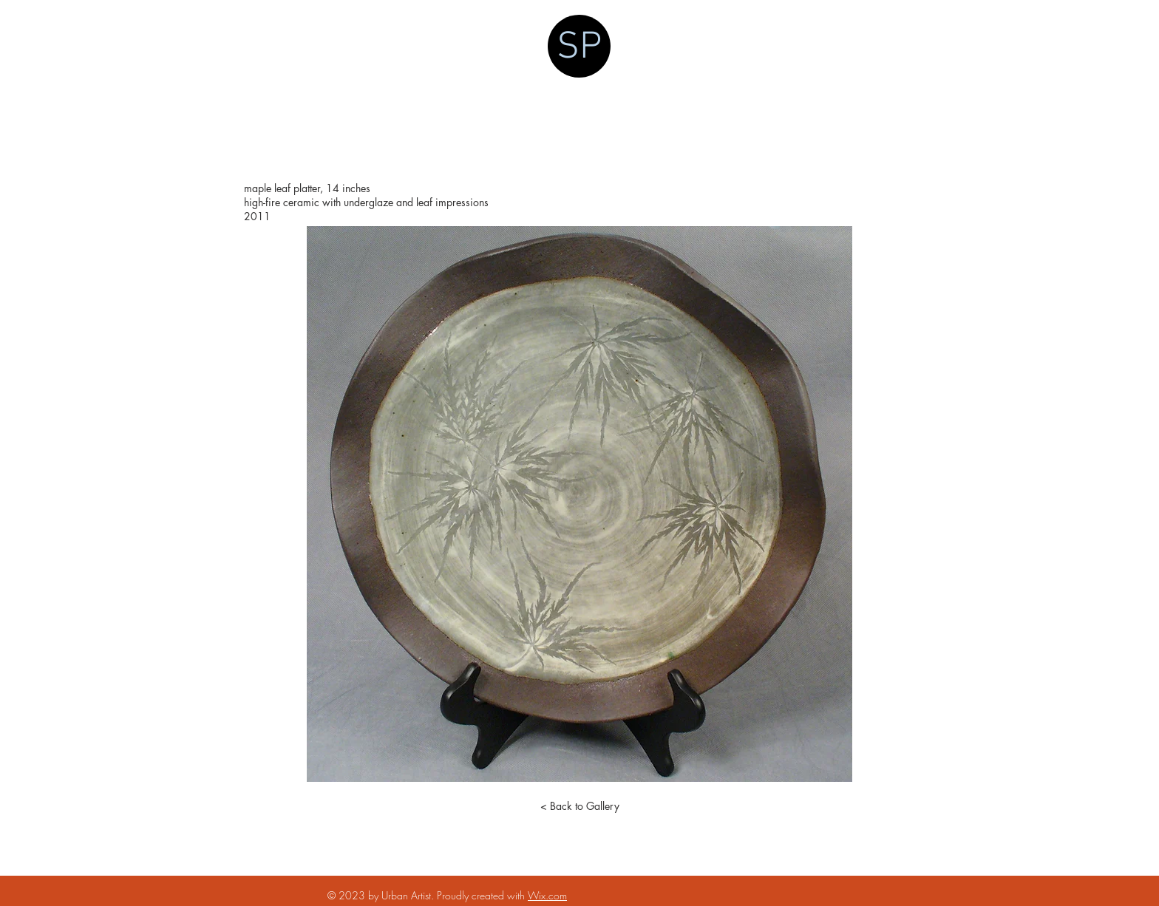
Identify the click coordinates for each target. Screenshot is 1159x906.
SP (579, 48)
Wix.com (547, 895)
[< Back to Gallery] (579, 806)
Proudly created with (482, 895)
